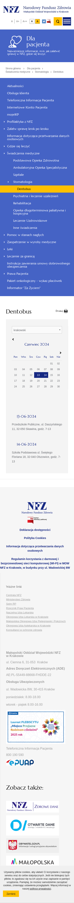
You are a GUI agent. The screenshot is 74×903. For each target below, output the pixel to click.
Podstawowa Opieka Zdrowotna (36, 160)
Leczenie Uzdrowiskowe (30, 221)
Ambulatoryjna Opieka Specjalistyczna (40, 167)
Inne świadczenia (25, 228)
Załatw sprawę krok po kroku (28, 129)
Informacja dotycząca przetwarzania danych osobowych (38, 137)
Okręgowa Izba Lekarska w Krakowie (27, 616)
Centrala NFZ (14, 595)
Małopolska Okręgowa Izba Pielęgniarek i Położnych (36, 621)
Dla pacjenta (33, 68)
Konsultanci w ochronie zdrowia (24, 629)
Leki (10, 249)
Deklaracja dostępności (35, 529)
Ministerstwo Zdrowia (18, 599)
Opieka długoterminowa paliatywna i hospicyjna (39, 212)
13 (38, 375)
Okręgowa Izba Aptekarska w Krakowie (28, 625)
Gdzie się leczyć (18, 146)
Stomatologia (42, 72)
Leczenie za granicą (21, 256)
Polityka (35, 538)
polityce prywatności (40, 888)
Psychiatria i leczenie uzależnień (35, 196)
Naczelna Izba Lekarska (20, 612)
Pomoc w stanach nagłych (25, 235)
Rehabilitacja (22, 203)
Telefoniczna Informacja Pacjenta (30, 100)
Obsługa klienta (18, 93)
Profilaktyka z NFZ (20, 122)
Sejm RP (11, 603)
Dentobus (58, 72)
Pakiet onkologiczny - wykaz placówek (34, 281)
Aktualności (15, 86)
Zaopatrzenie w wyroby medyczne (31, 242)
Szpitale (18, 175)
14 (45, 375)
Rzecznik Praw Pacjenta (20, 608)
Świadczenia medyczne (18, 72)
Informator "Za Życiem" (23, 288)
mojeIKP (13, 114)
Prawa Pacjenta (17, 274)
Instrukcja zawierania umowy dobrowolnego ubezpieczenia (38, 265)
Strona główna (13, 68)
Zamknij (13, 894)
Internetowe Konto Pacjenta (27, 107)
